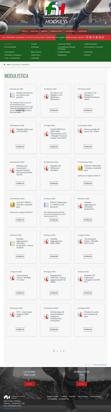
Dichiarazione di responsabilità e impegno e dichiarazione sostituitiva (57, 316)
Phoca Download (100, 365)
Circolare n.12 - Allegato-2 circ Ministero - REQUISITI (56, 96)
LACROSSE (82, 31)
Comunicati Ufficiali (64, 44)
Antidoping (35, 47)
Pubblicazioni (62, 55)
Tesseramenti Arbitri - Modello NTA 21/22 (91, 241)
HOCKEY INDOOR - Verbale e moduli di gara (92, 168)
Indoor (34, 31)
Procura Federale (10, 47)
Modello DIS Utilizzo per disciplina (55, 168)
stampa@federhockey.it (12, 408)
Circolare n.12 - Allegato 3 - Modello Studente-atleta (92, 96)
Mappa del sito (52, 396)
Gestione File (64, 399)
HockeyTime (88, 52)
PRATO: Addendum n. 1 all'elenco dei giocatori (58, 204)
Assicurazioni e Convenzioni (93, 47)
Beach (44, 31)
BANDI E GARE (71, 37)
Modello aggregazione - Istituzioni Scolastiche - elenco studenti (24, 243)
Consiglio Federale (64, 52)
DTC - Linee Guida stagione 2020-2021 (24, 314)
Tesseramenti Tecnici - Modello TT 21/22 (23, 277)
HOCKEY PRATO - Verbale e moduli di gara (24, 204)
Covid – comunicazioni (12, 58)
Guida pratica (35, 55)
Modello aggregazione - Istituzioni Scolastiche (90, 205)
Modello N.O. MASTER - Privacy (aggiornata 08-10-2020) (58, 278)
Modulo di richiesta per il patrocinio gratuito (24, 95)
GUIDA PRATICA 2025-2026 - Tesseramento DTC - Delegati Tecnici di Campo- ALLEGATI (58, 133)
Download (20, 110)
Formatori (87, 55)
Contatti (81, 37)
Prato (25, 31)
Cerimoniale (35, 58)
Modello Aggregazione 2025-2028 (56, 241)
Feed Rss (72, 396)
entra (29, 384)
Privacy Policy (83, 396)
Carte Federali (9, 52)
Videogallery (52, 399)
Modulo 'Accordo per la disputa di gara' (91, 314)
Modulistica (8, 44)
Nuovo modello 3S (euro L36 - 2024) (91, 130)
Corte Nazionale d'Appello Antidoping (66, 48)
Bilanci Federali (36, 52)
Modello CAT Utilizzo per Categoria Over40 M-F (92, 278)
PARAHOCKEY (56, 31)
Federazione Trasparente (13, 55)
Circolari (34, 44)
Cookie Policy (96, 396)
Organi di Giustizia (90, 44)
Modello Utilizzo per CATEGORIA (24, 130)
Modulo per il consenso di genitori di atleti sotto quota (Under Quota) (24, 170)
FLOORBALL (70, 31)
